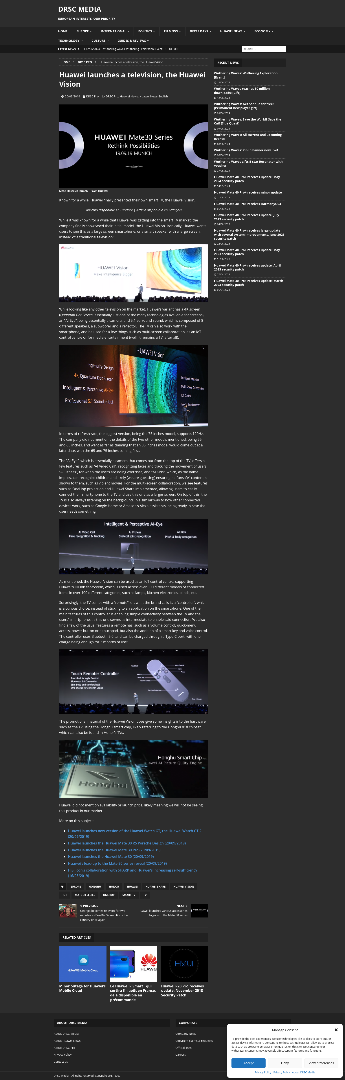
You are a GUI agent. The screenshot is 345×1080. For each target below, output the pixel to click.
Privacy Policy (263, 1072)
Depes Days (199, 31)
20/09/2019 (72, 96)
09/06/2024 (223, 113)
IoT (64, 895)
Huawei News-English (153, 96)
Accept (249, 1063)
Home (63, 31)
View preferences (321, 1063)
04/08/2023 (223, 224)
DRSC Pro (92, 96)
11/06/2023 (223, 259)
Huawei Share (156, 886)
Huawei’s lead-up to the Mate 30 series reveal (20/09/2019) (117, 863)
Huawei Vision (183, 886)
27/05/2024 (223, 170)
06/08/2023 (223, 208)
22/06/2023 (223, 243)
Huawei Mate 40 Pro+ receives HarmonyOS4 (247, 204)
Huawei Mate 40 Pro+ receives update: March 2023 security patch (248, 283)
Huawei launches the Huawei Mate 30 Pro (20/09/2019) (114, 850)
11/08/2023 (223, 197)
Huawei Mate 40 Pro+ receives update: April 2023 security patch (247, 267)
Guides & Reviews (131, 40)
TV (145, 895)
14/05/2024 (223, 186)
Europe (83, 31)
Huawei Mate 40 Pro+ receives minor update (248, 192)
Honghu (95, 886)
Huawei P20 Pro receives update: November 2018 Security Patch (182, 991)
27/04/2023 (223, 274)
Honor (114, 886)
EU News (171, 31)
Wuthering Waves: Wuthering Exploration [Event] (246, 75)
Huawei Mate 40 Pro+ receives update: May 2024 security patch (247, 179)
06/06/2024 (223, 155)
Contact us (61, 1062)
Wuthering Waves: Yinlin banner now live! (246, 150)
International (113, 31)
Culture (98, 40)
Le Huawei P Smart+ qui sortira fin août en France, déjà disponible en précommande (133, 993)
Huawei (132, 886)
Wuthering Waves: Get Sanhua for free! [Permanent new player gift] (244, 106)
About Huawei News (67, 1041)
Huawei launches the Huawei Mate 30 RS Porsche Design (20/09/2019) (127, 843)
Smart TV (129, 895)
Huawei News (231, 31)
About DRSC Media (303, 1072)
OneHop (108, 895)
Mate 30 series (85, 895)
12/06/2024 (223, 82)
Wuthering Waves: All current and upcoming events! (248, 137)
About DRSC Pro (64, 1048)
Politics (145, 31)
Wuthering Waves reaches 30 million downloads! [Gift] (242, 90)
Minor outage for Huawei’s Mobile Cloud (82, 988)
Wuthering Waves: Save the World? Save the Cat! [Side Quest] (247, 121)
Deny (285, 1063)
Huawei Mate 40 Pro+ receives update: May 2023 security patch (247, 252)
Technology (68, 40)
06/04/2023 (223, 289)
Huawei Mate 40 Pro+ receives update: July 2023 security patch (246, 217)
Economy (262, 31)
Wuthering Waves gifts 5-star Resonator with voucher (248, 163)
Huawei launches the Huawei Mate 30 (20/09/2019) (111, 856)
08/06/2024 (223, 144)
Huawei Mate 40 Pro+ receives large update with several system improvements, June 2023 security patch (249, 234)
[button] (336, 1030)
